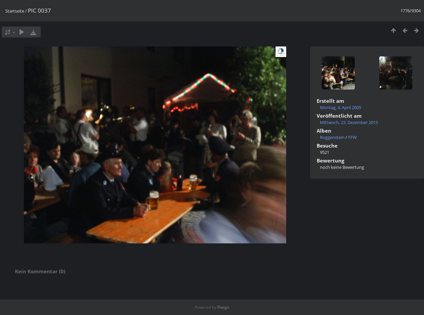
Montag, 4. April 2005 (340, 107)
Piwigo (223, 307)
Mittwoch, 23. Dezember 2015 (349, 122)
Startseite (14, 11)
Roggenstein (332, 137)
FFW (352, 137)
